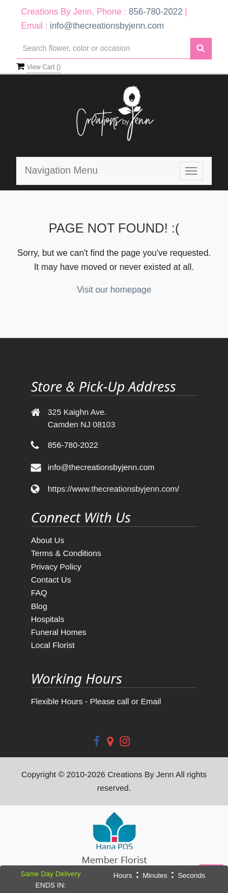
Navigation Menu (61, 170)
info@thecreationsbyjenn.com (107, 25)
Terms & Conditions (66, 553)
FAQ (39, 592)
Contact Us (51, 579)
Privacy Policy (56, 566)
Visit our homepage (114, 289)
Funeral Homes (58, 632)
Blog (39, 606)
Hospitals (47, 619)
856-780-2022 (156, 11)
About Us (47, 540)
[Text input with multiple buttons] (103, 48)
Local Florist (53, 645)
